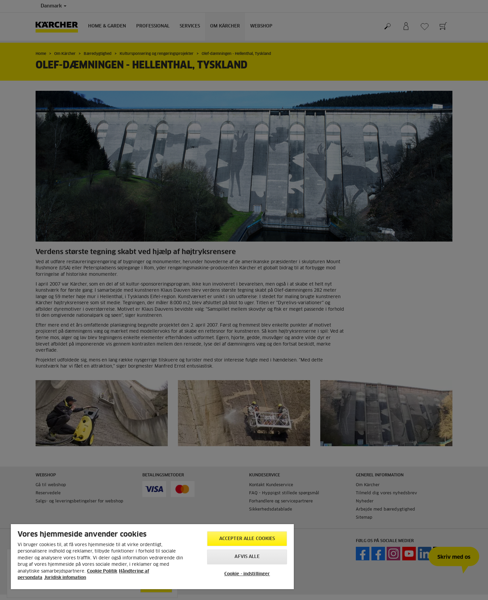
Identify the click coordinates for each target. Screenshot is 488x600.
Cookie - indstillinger (247, 574)
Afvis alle (247, 557)
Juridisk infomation (65, 578)
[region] (152, 556)
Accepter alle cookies (247, 539)
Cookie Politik (102, 571)
